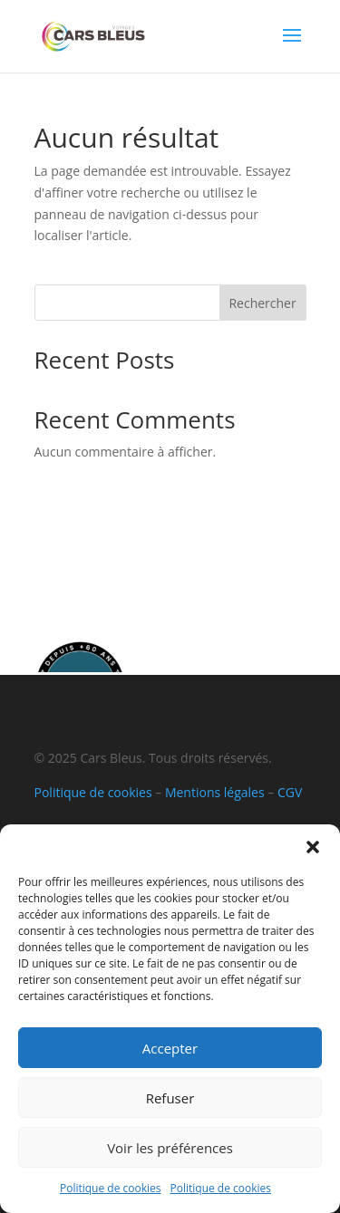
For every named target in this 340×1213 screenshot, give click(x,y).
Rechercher (262, 303)
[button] (313, 847)
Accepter (170, 1048)
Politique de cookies (110, 1188)
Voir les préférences (170, 1148)
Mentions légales (215, 792)
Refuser (170, 1098)
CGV (289, 792)
